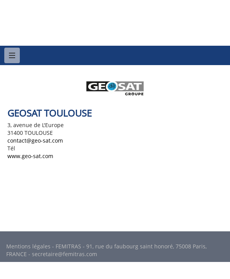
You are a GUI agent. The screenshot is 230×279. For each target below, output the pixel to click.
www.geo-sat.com (30, 156)
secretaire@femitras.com (64, 254)
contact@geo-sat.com (35, 140)
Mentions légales (28, 246)
